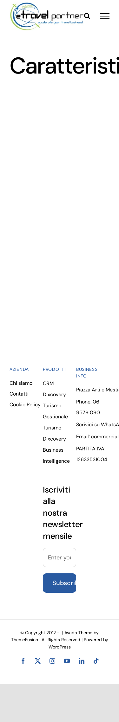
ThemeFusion (24, 639)
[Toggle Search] (87, 16)
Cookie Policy (25, 404)
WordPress (60, 647)
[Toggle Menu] (105, 16)
